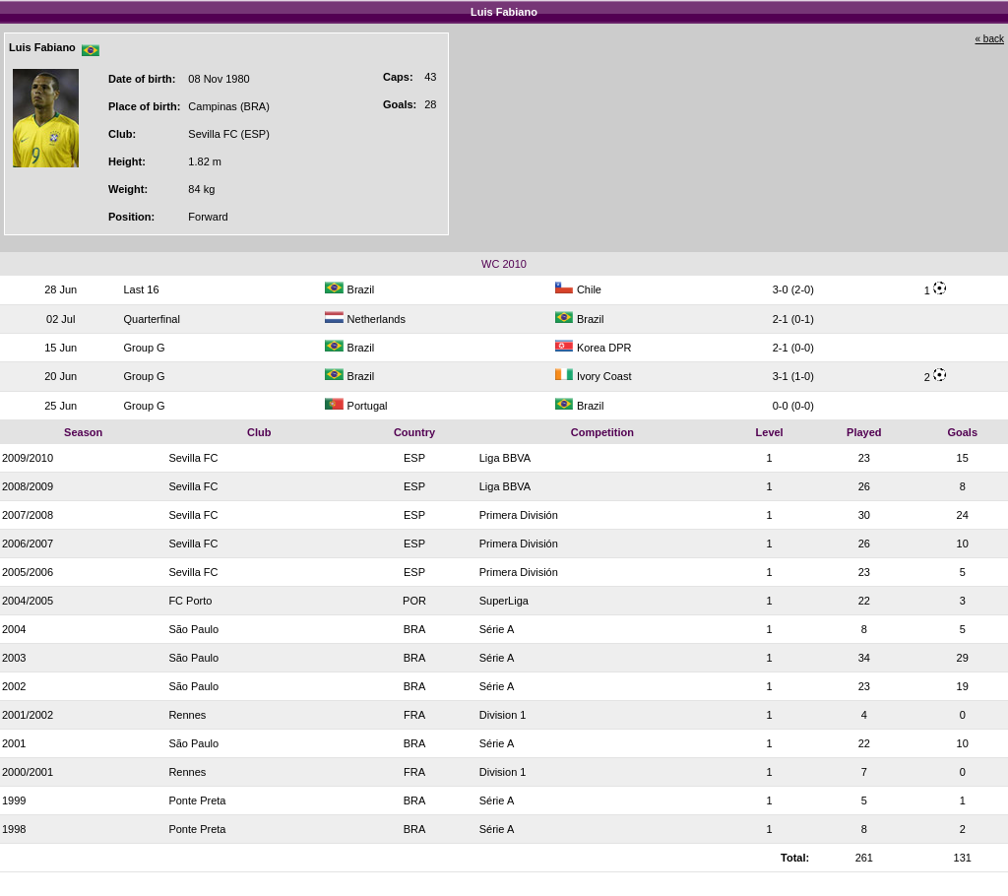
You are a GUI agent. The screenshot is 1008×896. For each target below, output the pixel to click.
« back (990, 38)
